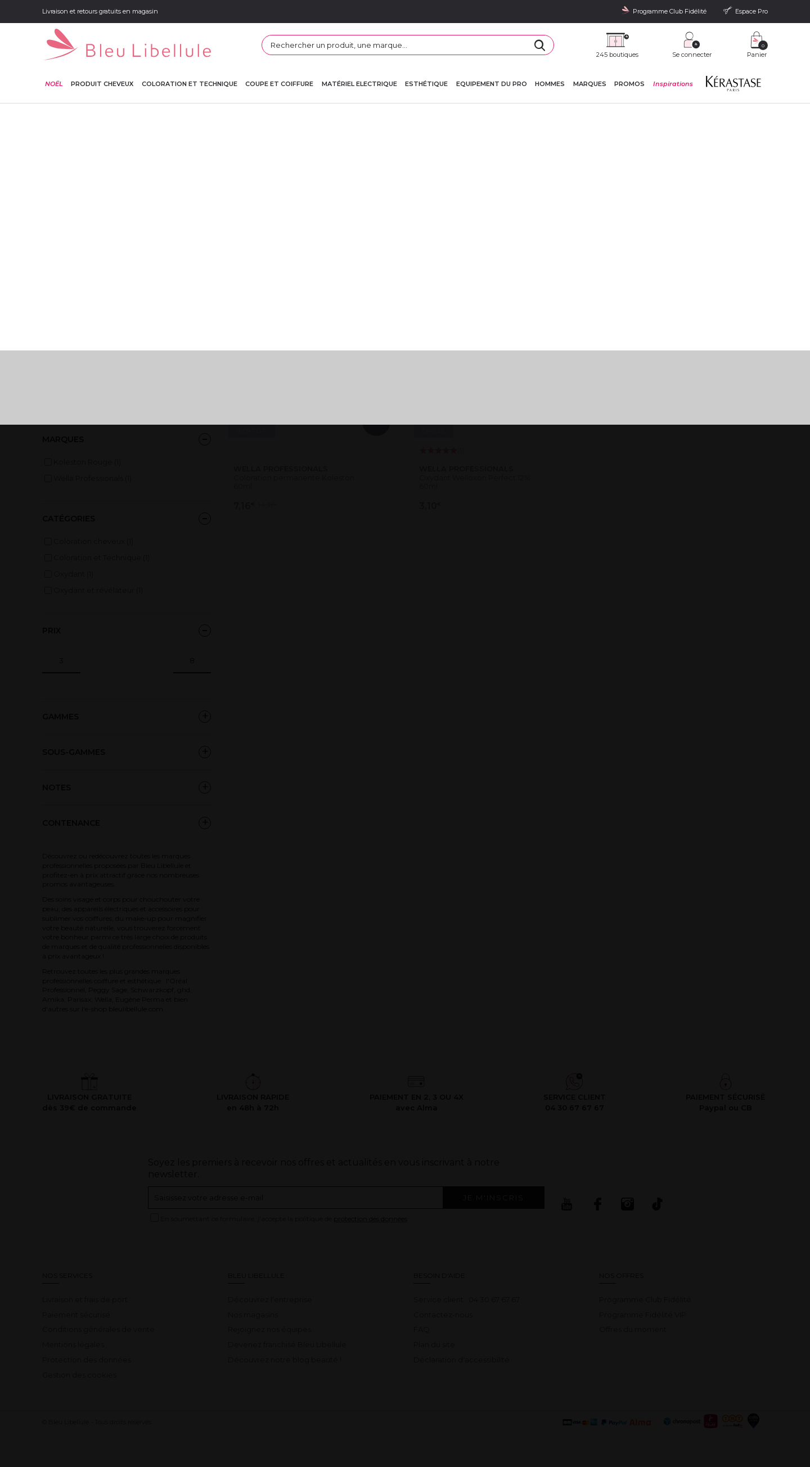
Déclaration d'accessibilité (461, 1359)
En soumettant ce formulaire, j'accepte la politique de (283, 1218)
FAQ (421, 1329)
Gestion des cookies (79, 1374)
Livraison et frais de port (85, 1299)
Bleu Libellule (103, 113)
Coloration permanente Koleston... (296, 477)
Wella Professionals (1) (92, 478)
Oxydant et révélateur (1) (98, 590)
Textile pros (63, 399)
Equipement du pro (491, 84)
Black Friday (64, 308)
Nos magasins (253, 1314)
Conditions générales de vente (98, 1329)
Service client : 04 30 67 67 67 (466, 1299)
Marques (589, 84)
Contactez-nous (442, 1314)
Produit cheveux (102, 84)
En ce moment (69, 324)
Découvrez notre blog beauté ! (284, 1359)
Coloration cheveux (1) (93, 541)
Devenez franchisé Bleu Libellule (287, 1344)
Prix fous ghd (65, 369)
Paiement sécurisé (76, 1314)
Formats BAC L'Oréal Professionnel (106, 339)
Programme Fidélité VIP (642, 1314)
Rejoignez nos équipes (269, 1329)
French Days (65, 354)
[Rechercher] (539, 45)
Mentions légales (73, 1344)
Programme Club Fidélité (645, 1299)
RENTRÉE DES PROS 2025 (88, 384)
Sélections (144, 113)
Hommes (550, 84)
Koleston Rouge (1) (87, 461)
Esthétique (426, 84)
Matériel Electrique (359, 84)
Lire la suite (62, 210)
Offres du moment (633, 1329)
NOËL (54, 84)
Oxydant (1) (73, 573)
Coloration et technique (189, 84)
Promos (629, 84)
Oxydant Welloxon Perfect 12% (474, 477)
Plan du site (434, 1344)
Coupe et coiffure (279, 84)
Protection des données (86, 1359)
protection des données (370, 1218)
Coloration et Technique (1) (101, 557)
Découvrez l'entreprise (270, 1299)
